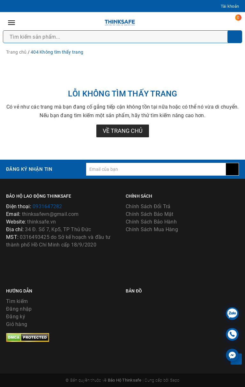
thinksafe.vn (41, 222)
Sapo (175, 380)
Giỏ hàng (16, 324)
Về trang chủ (123, 130)
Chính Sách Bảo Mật (150, 214)
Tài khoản (230, 6)
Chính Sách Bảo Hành (151, 222)
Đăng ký (15, 317)
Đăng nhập (19, 309)
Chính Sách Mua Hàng (152, 229)
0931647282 (47, 206)
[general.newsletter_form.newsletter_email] (156, 169)
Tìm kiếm (17, 301)
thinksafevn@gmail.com (50, 214)
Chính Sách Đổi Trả (148, 206)
